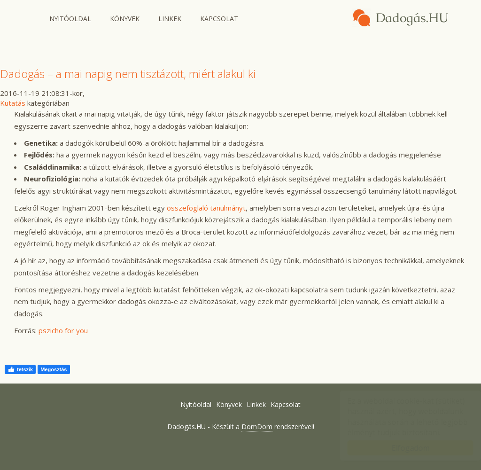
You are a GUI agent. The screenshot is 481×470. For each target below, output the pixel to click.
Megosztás (53, 369)
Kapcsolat (219, 18)
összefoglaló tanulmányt (206, 207)
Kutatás (12, 103)
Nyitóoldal (70, 18)
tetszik (20, 369)
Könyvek (125, 18)
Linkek (169, 18)
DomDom (256, 426)
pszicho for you (63, 330)
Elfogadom (401, 448)
